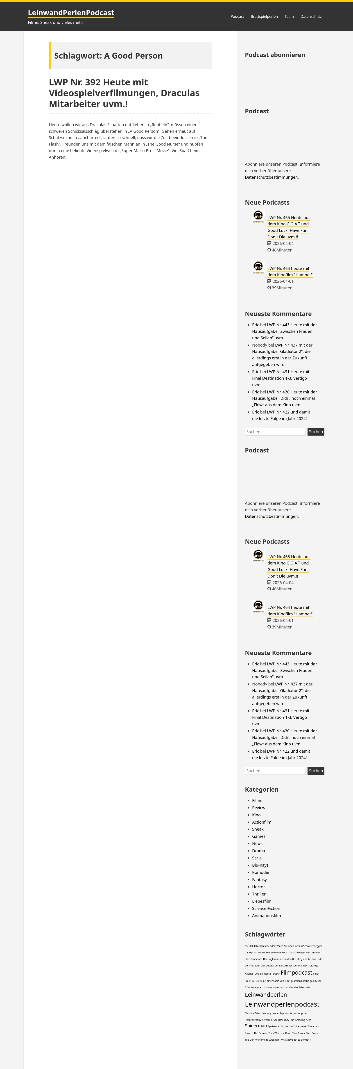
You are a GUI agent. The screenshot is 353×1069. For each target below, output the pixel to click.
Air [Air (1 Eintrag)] (285, 946)
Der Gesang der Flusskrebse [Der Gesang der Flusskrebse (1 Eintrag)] (276, 965)
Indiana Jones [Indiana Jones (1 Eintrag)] (255, 987)
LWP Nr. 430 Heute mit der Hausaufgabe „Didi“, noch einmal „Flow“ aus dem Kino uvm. (284, 398)
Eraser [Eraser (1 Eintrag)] (276, 973)
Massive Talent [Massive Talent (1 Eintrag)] (253, 1013)
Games (258, 836)
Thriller (259, 894)
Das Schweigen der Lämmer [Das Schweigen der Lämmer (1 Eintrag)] (304, 952)
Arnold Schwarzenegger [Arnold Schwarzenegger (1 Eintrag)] (308, 946)
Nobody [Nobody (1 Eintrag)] (267, 1013)
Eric (255, 324)
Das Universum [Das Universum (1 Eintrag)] (253, 959)
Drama (258, 850)
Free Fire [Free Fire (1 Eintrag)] (250, 980)
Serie (257, 858)
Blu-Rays (260, 865)
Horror (258, 886)
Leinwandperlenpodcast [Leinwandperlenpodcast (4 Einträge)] (282, 1004)
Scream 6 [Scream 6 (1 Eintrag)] (267, 1019)
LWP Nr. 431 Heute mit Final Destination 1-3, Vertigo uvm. (281, 378)
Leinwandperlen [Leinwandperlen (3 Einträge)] (266, 994)
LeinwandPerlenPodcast (71, 12)
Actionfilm (262, 822)
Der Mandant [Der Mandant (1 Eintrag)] (301, 965)
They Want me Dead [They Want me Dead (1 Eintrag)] (280, 1033)
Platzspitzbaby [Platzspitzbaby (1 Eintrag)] (253, 1019)
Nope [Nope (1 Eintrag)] (275, 1013)
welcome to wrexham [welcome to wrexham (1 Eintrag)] (268, 1039)
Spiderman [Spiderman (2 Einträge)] (256, 1026)
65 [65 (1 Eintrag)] (246, 946)
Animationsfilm (266, 915)
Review (258, 807)
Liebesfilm (262, 901)
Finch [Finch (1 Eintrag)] (316, 973)
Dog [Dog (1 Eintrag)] (256, 973)
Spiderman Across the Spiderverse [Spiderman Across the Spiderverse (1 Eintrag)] (287, 1026)
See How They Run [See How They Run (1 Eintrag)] (284, 1019)
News (257, 843)
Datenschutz (311, 16)
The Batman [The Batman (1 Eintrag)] (261, 1033)
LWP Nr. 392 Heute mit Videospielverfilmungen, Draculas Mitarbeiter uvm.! (124, 93)
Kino (256, 815)
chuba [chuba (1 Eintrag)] (261, 952)
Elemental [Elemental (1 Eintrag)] (266, 973)
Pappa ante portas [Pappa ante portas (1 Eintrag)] (290, 1013)
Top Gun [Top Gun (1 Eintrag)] (249, 1039)
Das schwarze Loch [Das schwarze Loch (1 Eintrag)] (276, 952)
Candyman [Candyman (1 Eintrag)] (251, 952)
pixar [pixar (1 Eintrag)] (304, 1013)
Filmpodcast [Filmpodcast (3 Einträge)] (296, 972)
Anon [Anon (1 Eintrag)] (291, 946)
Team (289, 16)
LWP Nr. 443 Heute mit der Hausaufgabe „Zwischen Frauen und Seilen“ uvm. (284, 331)
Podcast (237, 16)
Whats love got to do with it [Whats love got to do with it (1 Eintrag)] (296, 1039)
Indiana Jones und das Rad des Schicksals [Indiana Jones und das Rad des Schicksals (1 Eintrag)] (287, 987)
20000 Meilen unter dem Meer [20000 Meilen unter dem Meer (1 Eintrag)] (266, 946)
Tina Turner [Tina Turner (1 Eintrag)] (298, 1033)
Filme (257, 800)
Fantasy (259, 879)
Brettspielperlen (264, 16)
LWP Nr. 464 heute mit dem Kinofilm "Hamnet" (290, 272)
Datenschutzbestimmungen (271, 177)
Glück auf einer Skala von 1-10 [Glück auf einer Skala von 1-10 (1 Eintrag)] (273, 980)
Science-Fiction (266, 908)
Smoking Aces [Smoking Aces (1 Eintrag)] (303, 1019)
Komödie (260, 872)
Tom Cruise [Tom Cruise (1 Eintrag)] (312, 1033)
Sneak (258, 829)
